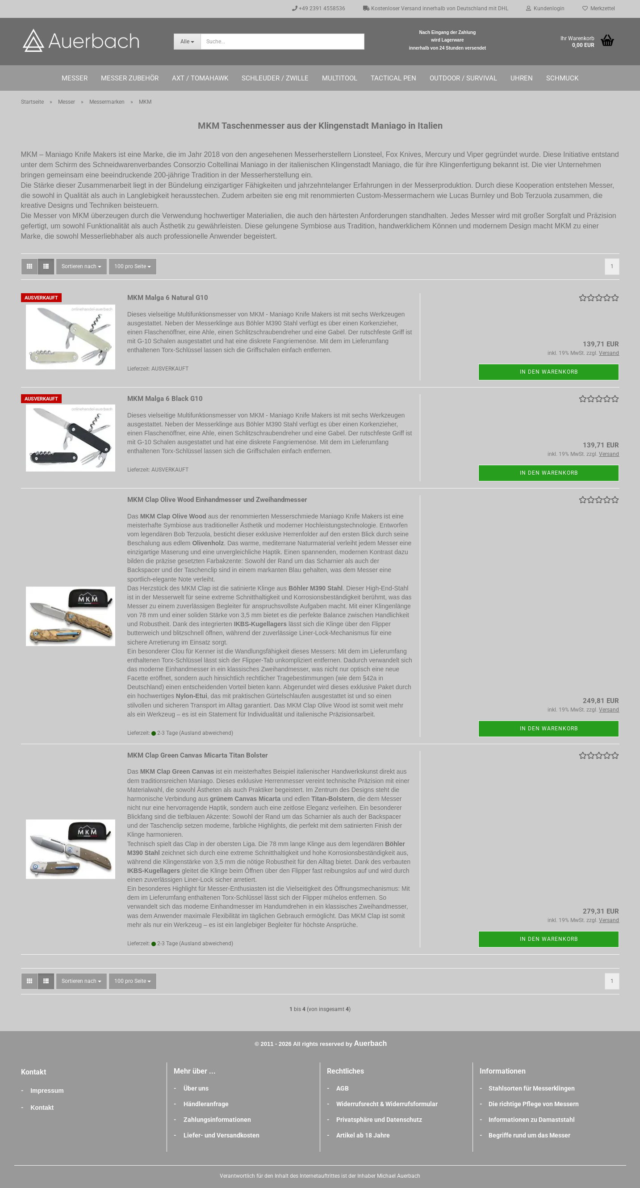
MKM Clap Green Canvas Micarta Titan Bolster (197, 755)
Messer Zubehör (130, 78)
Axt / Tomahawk (200, 78)
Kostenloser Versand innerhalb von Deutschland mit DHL (435, 8)
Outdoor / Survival (463, 78)
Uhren (521, 78)
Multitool (339, 78)
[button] (29, 266)
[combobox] (81, 266)
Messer (75, 78)
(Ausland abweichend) (206, 733)
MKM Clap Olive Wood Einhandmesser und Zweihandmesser (217, 500)
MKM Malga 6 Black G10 (165, 399)
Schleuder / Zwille (275, 78)
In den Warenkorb (549, 372)
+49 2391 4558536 (318, 8)
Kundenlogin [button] (545, 8)
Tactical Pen (393, 78)
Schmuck (562, 78)
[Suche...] (187, 42)
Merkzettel (598, 8)
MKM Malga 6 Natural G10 (167, 298)
